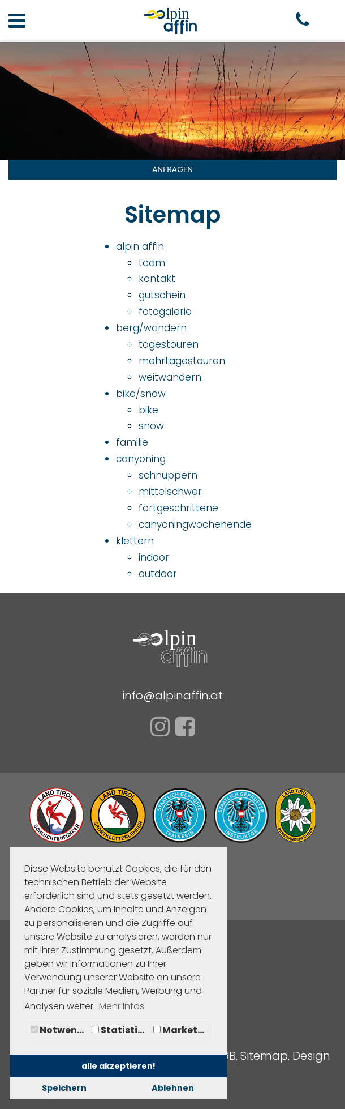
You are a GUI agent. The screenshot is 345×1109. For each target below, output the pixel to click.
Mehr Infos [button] (121, 1006)
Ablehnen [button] (173, 1088)
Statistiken (121, 1030)
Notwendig (60, 1030)
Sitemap (264, 1056)
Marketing (182, 1030)
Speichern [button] (64, 1088)
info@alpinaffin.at (172, 695)
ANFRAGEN (172, 169)
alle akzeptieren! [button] (118, 1066)
